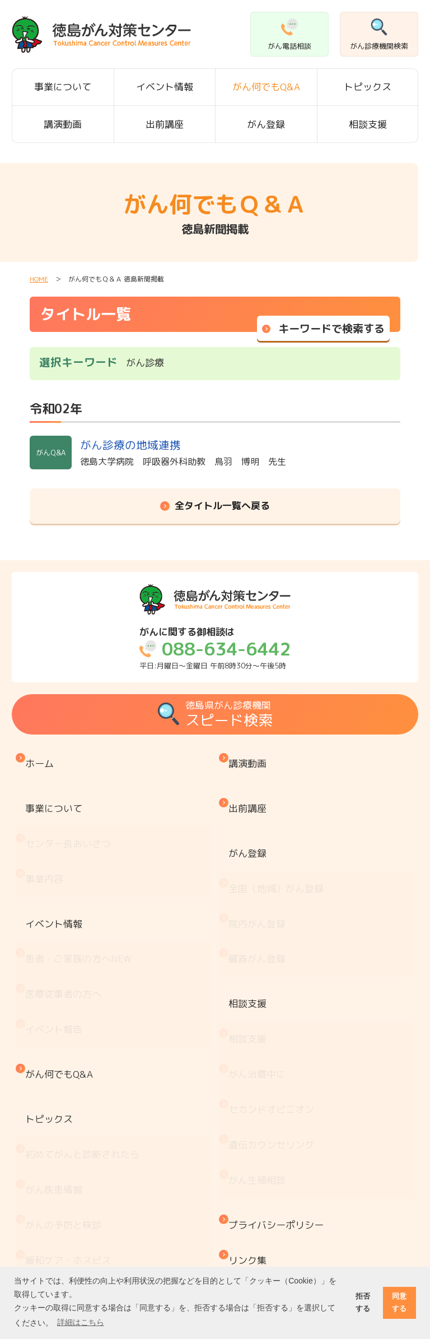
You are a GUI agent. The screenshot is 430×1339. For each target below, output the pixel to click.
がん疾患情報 (56, 1038)
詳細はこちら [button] (80, 1322)
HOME (39, 279)
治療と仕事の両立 (66, 1224)
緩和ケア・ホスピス (71, 1084)
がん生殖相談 (259, 1033)
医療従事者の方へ (66, 907)
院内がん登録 (259, 865)
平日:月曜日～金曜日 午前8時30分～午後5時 (215, 648)
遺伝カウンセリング (274, 1010)
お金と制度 (52, 1177)
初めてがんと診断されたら (85, 1015)
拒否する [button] (363, 1302)
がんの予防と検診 (66, 1061)
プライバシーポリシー (278, 1066)
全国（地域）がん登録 (278, 841)
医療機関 (47, 1131)
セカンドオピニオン (274, 986)
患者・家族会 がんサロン (85, 1154)
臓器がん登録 (259, 888)
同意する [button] (399, 1302)
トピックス (367, 86)
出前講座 (165, 124)
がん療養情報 (56, 1201)
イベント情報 (164, 86)
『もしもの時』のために (80, 1108)
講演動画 (63, 124)
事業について (62, 86)
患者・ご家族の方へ (81, 884)
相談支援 (368, 124)
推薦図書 (47, 1247)
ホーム (42, 757)
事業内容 (47, 832)
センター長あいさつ (71, 809)
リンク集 (250, 1089)
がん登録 (266, 124)
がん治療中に (259, 963)
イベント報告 (56, 930)
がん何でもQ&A (266, 86)
